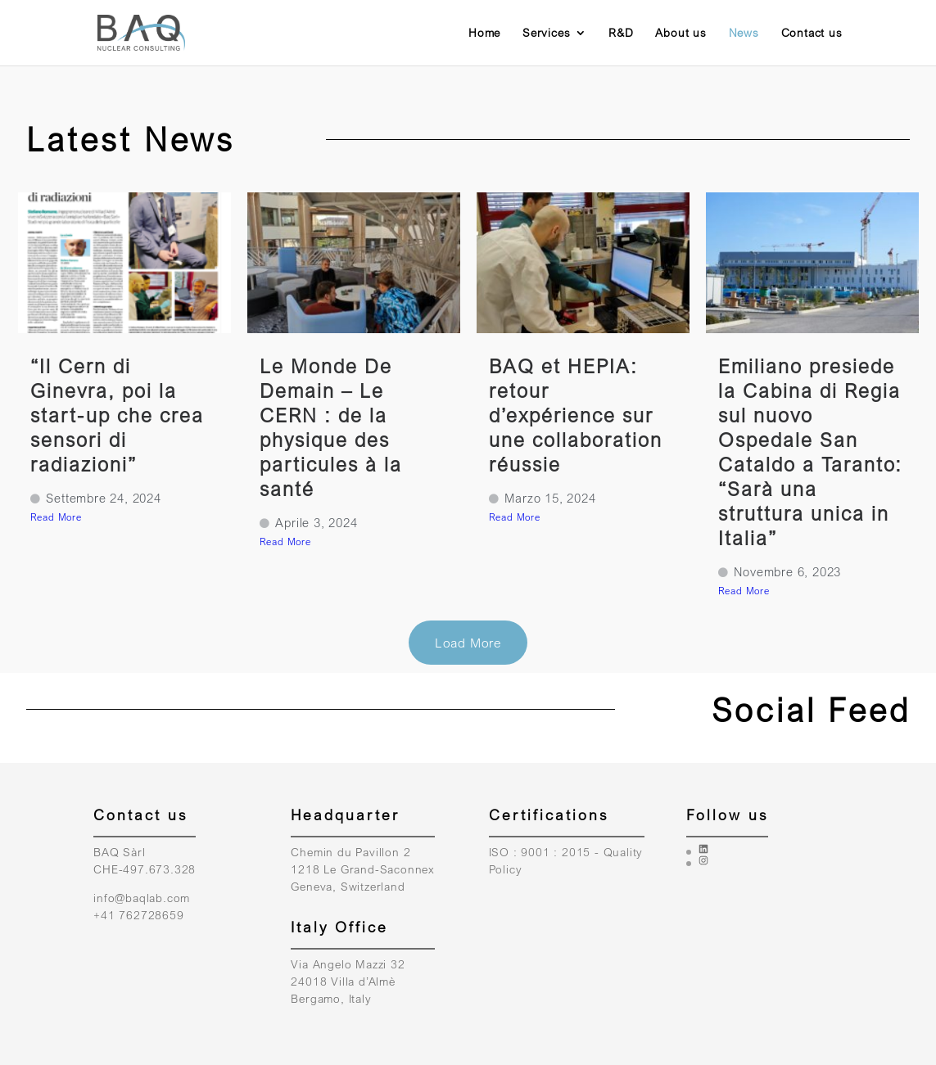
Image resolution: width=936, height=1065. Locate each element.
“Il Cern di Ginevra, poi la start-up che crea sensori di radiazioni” (117, 415)
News (744, 33)
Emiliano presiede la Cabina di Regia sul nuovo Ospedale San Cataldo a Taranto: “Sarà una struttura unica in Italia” (810, 451)
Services (546, 33)
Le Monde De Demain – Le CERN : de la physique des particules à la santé (331, 427)
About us (680, 33)
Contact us (812, 33)
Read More (56, 517)
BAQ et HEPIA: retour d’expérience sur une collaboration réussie (575, 415)
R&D (620, 33)
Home (484, 33)
